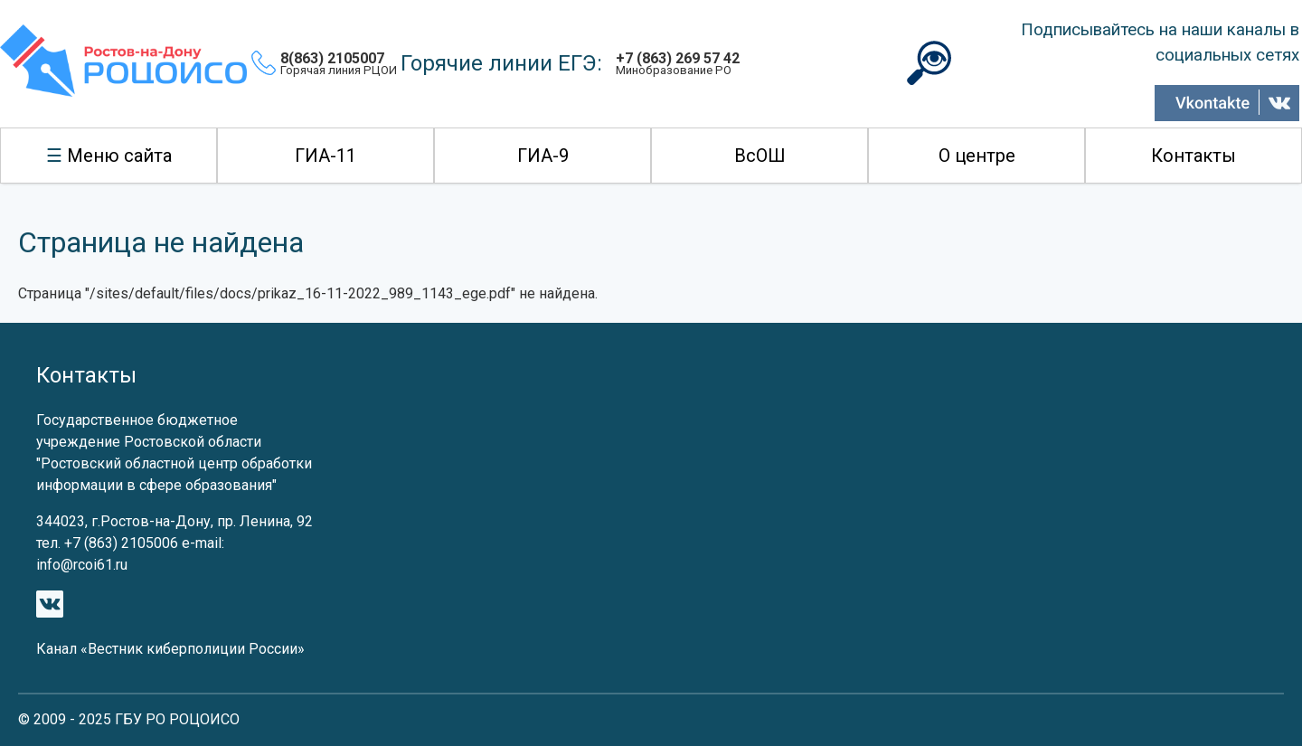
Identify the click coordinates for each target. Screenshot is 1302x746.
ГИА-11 (325, 155)
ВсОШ (760, 155)
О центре (977, 155)
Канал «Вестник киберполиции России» (170, 648)
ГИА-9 (543, 155)
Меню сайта (119, 155)
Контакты (1193, 155)
